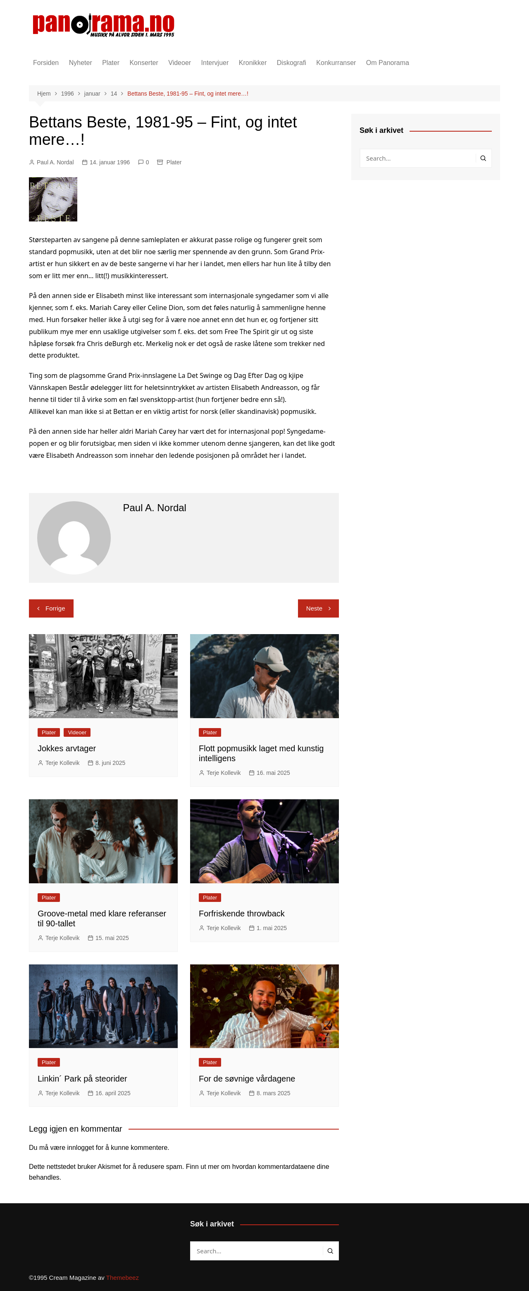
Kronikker (253, 62)
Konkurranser (336, 62)
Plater (110, 62)
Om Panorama (387, 62)
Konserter (143, 62)
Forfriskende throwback (242, 913)
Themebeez (122, 1277)
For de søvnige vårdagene (247, 1078)
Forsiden (46, 62)
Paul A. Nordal (55, 162)
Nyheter (80, 62)
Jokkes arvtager (67, 748)
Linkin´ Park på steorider (82, 1078)
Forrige (55, 608)
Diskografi (291, 62)
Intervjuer (215, 62)
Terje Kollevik (62, 763)
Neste (314, 608)
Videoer (179, 62)
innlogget (80, 1147)
